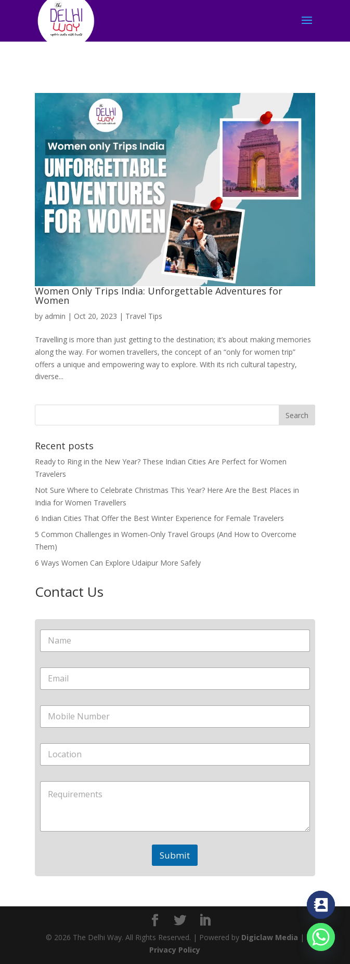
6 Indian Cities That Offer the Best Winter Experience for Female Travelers (159, 518)
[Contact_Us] (321, 905)
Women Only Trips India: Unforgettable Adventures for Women (158, 295)
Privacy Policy (174, 950)
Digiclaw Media (269, 937)
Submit (175, 855)
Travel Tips (143, 316)
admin (55, 316)
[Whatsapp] (321, 937)
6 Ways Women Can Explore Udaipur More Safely (118, 563)
